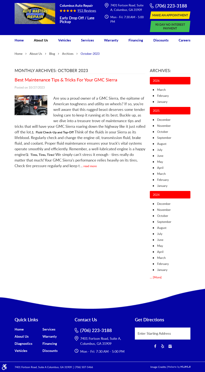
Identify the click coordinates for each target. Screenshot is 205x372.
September (164, 138)
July (159, 150)
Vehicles (64, 40)
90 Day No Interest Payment (170, 26)
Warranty (111, 40)
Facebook (155, 346)
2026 (156, 81)
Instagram (170, 346)
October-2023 (90, 54)
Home (19, 40)
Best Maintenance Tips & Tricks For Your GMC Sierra (66, 80)
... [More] (156, 277)
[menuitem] (19, 40)
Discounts (161, 40)
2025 (156, 111)
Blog (52, 54)
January (162, 102)
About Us (41, 40)
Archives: (160, 70)
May (160, 162)
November (164, 126)
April (160, 168)
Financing (135, 40)
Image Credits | (159, 367)
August (161, 144)
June (160, 156)
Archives (68, 54)
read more (90, 166)
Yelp (162, 346)
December (164, 120)
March (161, 90)
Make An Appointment (170, 15)
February (163, 96)
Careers (184, 40)
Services (87, 40)
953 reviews (86, 10)
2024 (156, 195)
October (162, 132)
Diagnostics (23, 343)
